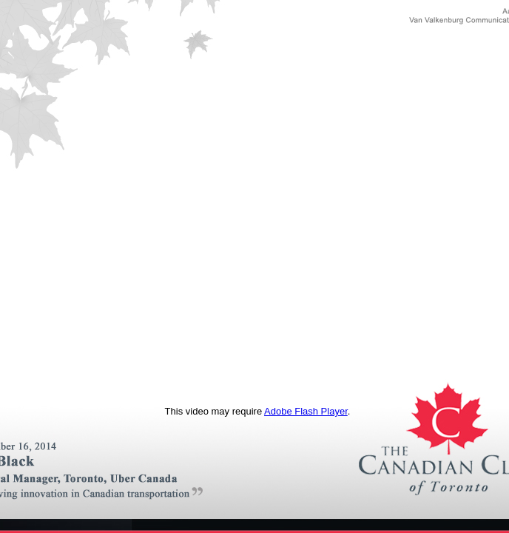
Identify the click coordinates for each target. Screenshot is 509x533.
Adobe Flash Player (306, 411)
